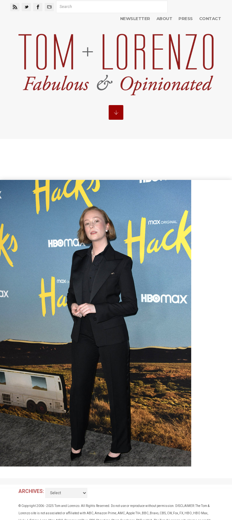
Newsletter (135, 18)
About (164, 18)
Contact (210, 18)
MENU (116, 112)
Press (185, 18)
